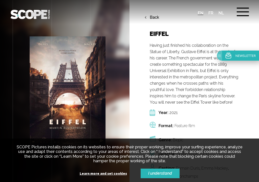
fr (210, 13)
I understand (160, 173)
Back (154, 17)
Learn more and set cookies (103, 173)
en (200, 13)
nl (221, 13)
